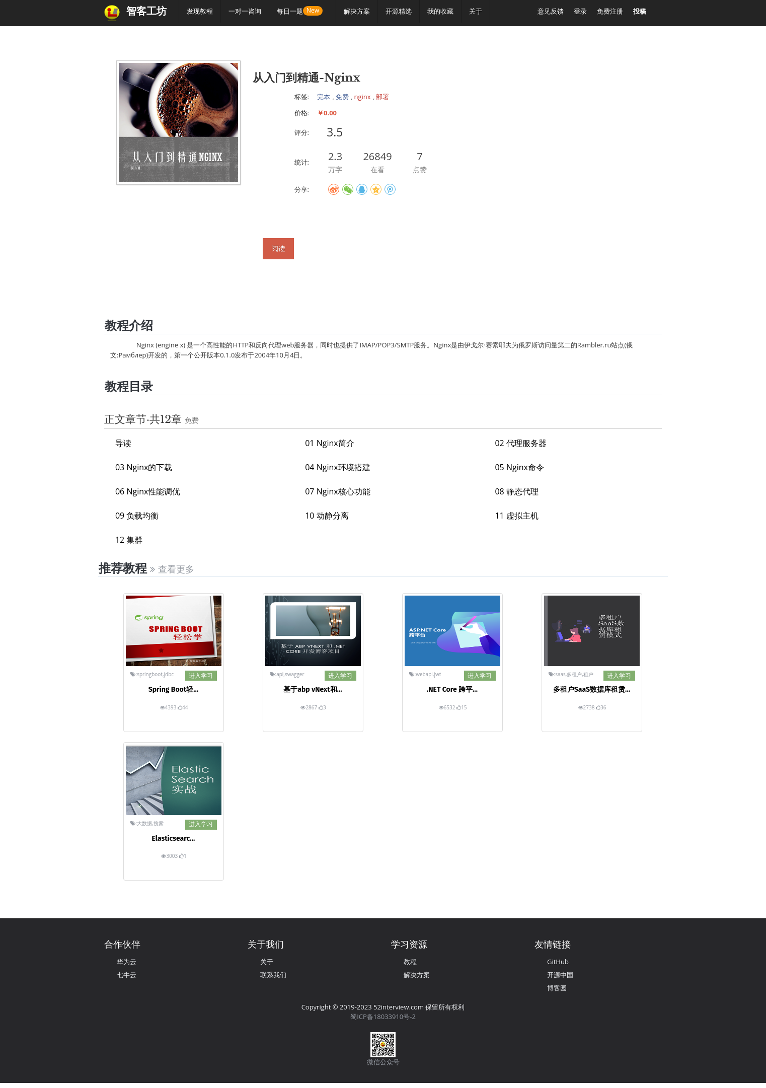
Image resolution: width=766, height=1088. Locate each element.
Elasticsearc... (173, 838)
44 (183, 707)
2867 (309, 707)
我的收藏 (440, 11)
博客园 (557, 987)
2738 (587, 707)
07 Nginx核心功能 (337, 491)
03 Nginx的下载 (143, 467)
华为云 (126, 961)
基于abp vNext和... (312, 689)
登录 (580, 11)
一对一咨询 (244, 11)
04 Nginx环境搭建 (337, 467)
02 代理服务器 (520, 443)
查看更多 (172, 569)
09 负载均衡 (137, 515)
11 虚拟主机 (516, 515)
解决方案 (357, 11)
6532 (447, 707)
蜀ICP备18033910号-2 (383, 1016)
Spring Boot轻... (173, 689)
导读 (123, 443)
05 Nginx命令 (519, 467)
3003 (170, 855)
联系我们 (273, 974)
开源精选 (399, 11)
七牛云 (126, 974)
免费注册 (610, 11)
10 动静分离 (326, 515)
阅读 (278, 248)
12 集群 (128, 539)
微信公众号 (383, 1061)
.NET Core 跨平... (452, 689)
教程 (410, 961)
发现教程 (200, 11)
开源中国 (560, 974)
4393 (169, 707)
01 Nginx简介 (329, 443)
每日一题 (294, 11)
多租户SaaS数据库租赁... (591, 689)
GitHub (558, 961)
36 (601, 707)
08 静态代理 (516, 491)
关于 (475, 11)
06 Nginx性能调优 (147, 491)
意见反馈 (551, 11)
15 (461, 707)
